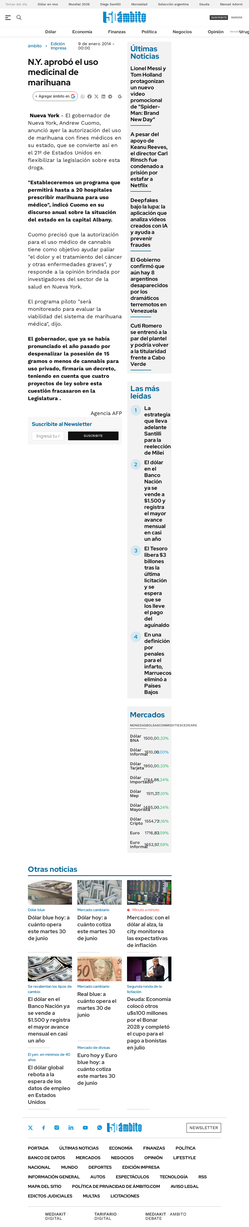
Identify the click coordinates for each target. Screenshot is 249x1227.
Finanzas (117, 32)
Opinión (215, 32)
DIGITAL (56, 1216)
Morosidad (139, 4)
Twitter (30, 1128)
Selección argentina (173, 4)
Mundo (69, 1167)
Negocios (182, 32)
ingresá (236, 17)
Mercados (88, 1158)
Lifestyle (184, 1158)
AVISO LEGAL (185, 1186)
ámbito (35, 46)
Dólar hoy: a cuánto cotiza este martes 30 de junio (96, 928)
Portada (38, 1148)
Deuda (204, 4)
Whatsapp (99, 1127)
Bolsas (152, 725)
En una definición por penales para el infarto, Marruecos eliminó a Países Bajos (157, 663)
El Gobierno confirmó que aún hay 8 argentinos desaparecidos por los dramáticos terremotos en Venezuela (149, 285)
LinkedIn (71, 1127)
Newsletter (237, 31)
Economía (82, 32)
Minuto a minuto (145, 909)
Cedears (189, 725)
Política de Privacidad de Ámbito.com (116, 1186)
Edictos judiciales (50, 1196)
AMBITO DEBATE (165, 1216)
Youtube (85, 1128)
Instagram (56, 1127)
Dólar (50, 32)
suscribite (219, 17)
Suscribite (93, 436)
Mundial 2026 (79, 4)
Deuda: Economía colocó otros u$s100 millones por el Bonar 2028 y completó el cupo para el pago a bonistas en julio (149, 1023)
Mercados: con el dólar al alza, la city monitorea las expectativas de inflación (148, 931)
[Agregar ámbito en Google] (55, 96)
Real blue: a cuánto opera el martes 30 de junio (96, 1004)
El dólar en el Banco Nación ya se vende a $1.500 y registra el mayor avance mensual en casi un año (155, 500)
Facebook (43, 1127)
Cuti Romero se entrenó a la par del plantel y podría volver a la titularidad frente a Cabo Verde (149, 344)
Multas (91, 1196)
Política (149, 32)
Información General (54, 1177)
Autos (97, 1177)
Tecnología (174, 1177)
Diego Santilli (110, 4)
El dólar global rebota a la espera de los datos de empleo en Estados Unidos (49, 1084)
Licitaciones (125, 1196)
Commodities (170, 725)
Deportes (100, 1167)
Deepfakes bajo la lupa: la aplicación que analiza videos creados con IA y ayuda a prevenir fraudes (149, 222)
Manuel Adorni (231, 4)
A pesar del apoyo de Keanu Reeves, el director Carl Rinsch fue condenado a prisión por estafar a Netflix (149, 160)
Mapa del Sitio (44, 1186)
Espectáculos (132, 1177)
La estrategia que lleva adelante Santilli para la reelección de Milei (157, 430)
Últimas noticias (79, 1148)
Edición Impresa (141, 1167)
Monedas (138, 725)
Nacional (39, 1167)
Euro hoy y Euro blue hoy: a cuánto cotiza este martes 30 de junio (97, 1069)
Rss (203, 1177)
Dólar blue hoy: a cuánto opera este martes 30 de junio (49, 928)
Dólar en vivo (48, 4)
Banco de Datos (46, 1158)
